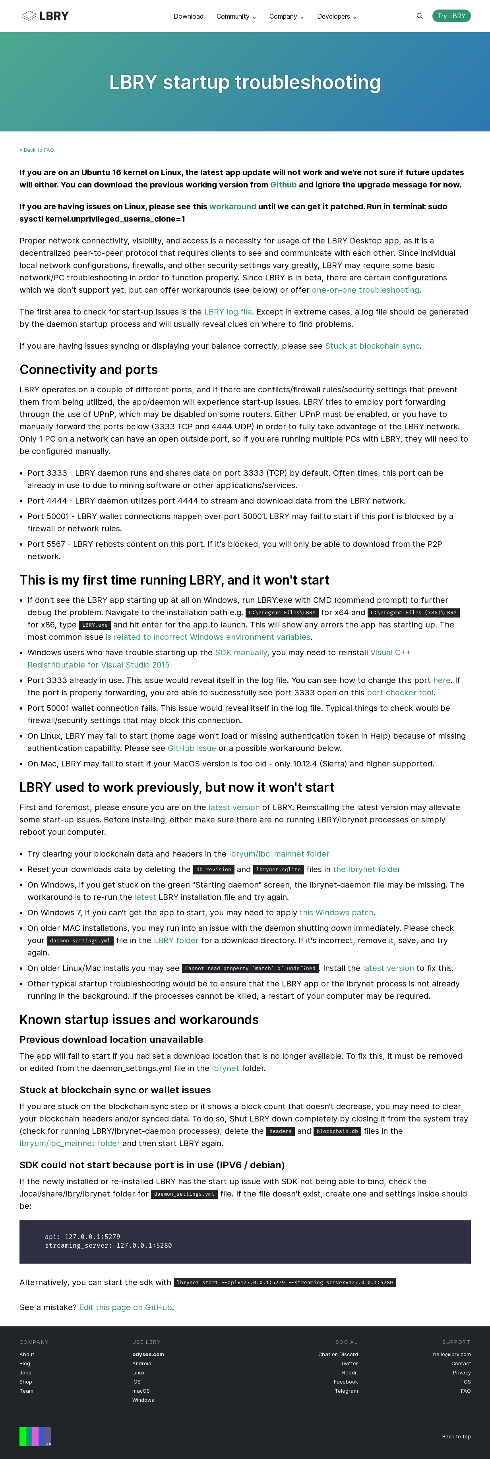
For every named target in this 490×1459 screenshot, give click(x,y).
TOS (465, 1382)
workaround (232, 206)
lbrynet (225, 1068)
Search (419, 16)
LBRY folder (176, 940)
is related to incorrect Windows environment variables (208, 637)
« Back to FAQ (36, 150)
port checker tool (400, 692)
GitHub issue (192, 748)
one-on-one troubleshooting (365, 290)
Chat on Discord (338, 1354)
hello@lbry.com (452, 1354)
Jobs (25, 1373)
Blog (24, 1363)
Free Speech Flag (35, 1436)
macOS (141, 1391)
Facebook (346, 1382)
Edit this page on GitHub (125, 1307)
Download (189, 16)
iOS (136, 1382)
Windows (143, 1400)
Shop (25, 1382)
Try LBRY (452, 16)
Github (283, 184)
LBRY (60, 16)
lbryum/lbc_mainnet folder (279, 854)
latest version (234, 807)
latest (145, 897)
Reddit (350, 1373)
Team (26, 1391)
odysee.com (148, 1354)
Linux (138, 1373)
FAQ (466, 1391)
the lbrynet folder (367, 869)
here (442, 680)
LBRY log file (228, 312)
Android (141, 1363)
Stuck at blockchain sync (372, 346)
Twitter (349, 1363)
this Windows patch (337, 912)
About (26, 1354)
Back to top (456, 1437)
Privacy (462, 1373)
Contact (461, 1363)
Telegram (346, 1391)
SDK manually (241, 652)
